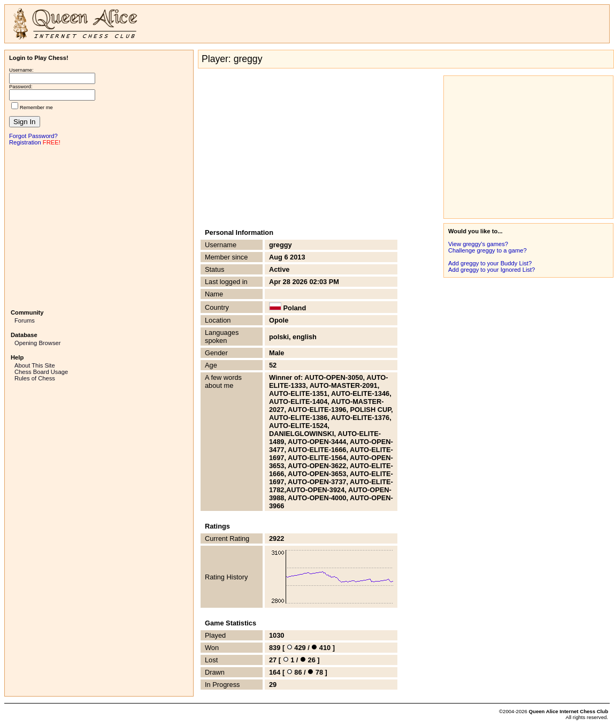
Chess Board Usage (41, 372)
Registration (25, 142)
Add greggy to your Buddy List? (490, 263)
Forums (24, 320)
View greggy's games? (478, 244)
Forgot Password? (33, 136)
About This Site (34, 365)
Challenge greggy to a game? (487, 250)
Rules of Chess (34, 378)
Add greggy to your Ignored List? (491, 269)
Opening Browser (37, 343)
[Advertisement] (99, 226)
